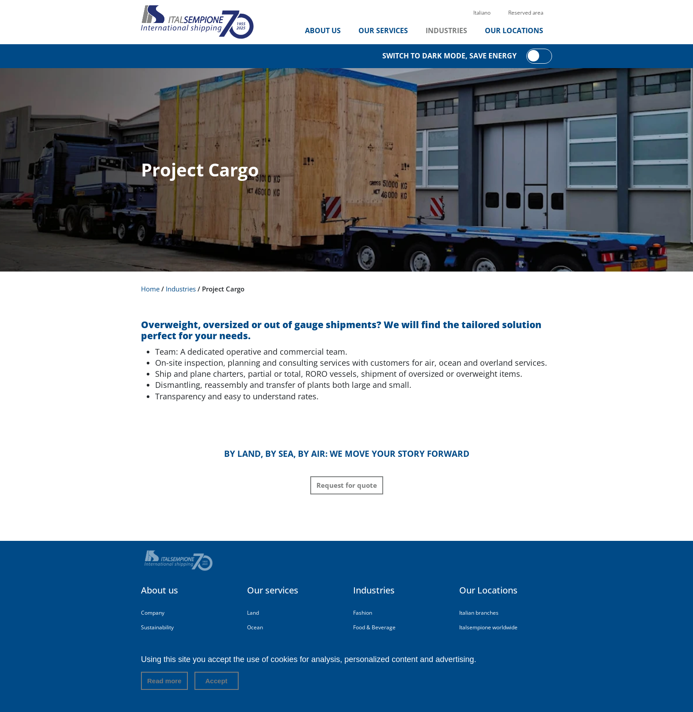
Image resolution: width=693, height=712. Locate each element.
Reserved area (525, 12)
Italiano (482, 12)
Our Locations (514, 30)
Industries (446, 30)
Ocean (255, 627)
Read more (164, 684)
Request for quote (346, 485)
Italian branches (479, 612)
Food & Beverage (374, 627)
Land (253, 612)
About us (323, 30)
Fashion (362, 612)
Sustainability (157, 627)
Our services (383, 30)
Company (152, 612)
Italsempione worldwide (488, 627)
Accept (217, 684)
